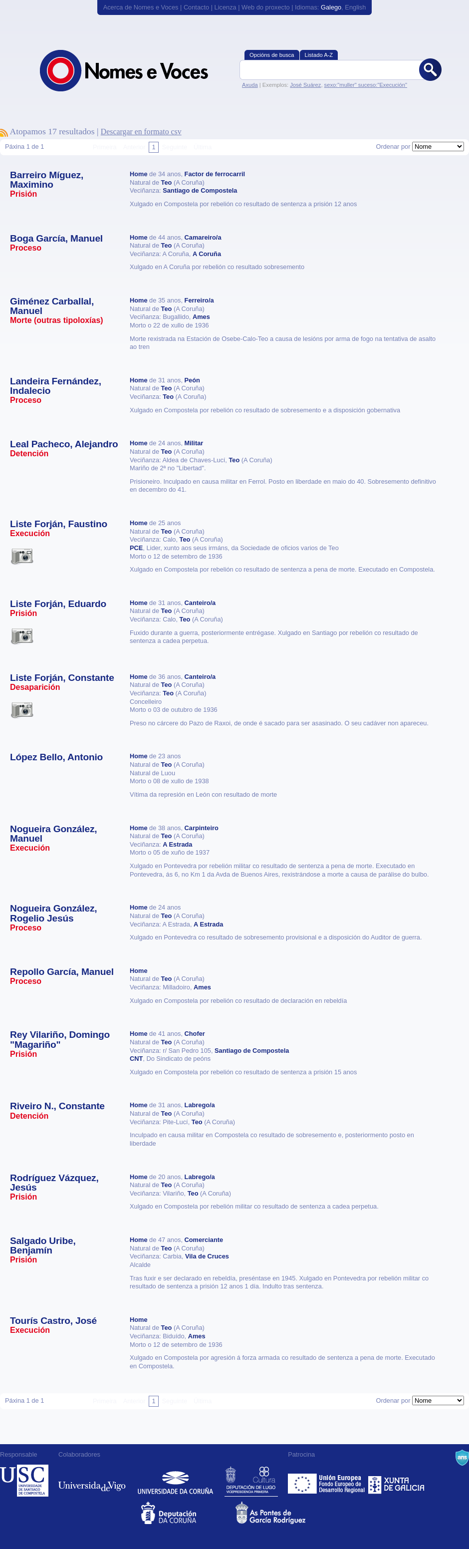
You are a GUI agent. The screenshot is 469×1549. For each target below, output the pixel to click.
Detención (29, 453)
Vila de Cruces (207, 1256)
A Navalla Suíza (462, 1458)
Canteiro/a (200, 603)
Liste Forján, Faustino (58, 524)
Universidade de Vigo (92, 1481)
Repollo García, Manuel (62, 971)
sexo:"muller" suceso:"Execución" (365, 85)
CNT (136, 1058)
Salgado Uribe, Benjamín (43, 1245)
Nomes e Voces (135, 70)
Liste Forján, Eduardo (58, 604)
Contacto (196, 7)
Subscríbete (4, 133)
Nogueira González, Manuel (53, 834)
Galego (331, 7)
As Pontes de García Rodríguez (281, 1513)
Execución (30, 533)
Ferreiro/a (199, 300)
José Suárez (305, 85)
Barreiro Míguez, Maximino (46, 180)
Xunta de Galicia (396, 1481)
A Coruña (207, 254)
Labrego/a (200, 1105)
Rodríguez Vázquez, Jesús (54, 1183)
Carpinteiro (202, 828)
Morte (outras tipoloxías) (56, 320)
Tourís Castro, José (53, 1320)
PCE (136, 548)
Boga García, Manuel (56, 238)
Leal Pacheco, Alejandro (64, 444)
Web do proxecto (265, 7)
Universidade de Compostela (24, 1481)
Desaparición (35, 687)
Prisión (23, 194)
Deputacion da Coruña (187, 1513)
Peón (192, 380)
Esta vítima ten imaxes (22, 556)
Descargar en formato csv (141, 131)
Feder (327, 1481)
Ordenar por (393, 146)
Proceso (25, 248)
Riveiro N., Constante (57, 1106)
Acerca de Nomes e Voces (141, 7)
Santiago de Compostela (200, 190)
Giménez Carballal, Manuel (52, 306)
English (355, 7)
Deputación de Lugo (251, 1481)
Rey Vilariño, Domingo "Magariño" (60, 1039)
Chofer (195, 1033)
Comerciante (204, 1239)
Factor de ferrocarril (215, 174)
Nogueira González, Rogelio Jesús (53, 913)
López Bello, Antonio (56, 757)
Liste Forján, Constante (62, 677)
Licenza (225, 7)
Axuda (250, 85)
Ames (201, 316)
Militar (194, 443)
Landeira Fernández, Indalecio (55, 386)
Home (139, 174)
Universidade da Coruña (175, 1481)
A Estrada (177, 844)
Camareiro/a (203, 237)
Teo (166, 182)
